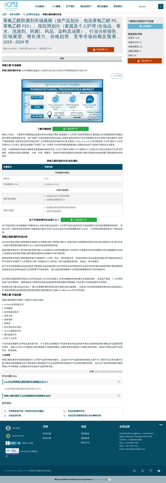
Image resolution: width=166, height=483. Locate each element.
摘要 (62, 58)
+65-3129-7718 (131, 445)
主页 (4, 14)
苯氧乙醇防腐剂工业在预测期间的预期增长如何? (63, 395)
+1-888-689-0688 (134, 439)
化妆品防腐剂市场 (76, 411)
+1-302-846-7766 (131, 442)
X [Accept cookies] (109, 479)
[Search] (160, 6)
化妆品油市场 (15, 415)
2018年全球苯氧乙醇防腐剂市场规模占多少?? (63, 382)
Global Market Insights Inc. (16, 470)
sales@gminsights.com (135, 449)
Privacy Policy (100, 479)
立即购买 (145, 26)
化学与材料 (14, 14)
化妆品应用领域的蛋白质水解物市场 (84, 415)
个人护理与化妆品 (31, 14)
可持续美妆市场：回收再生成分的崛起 (26, 411)
